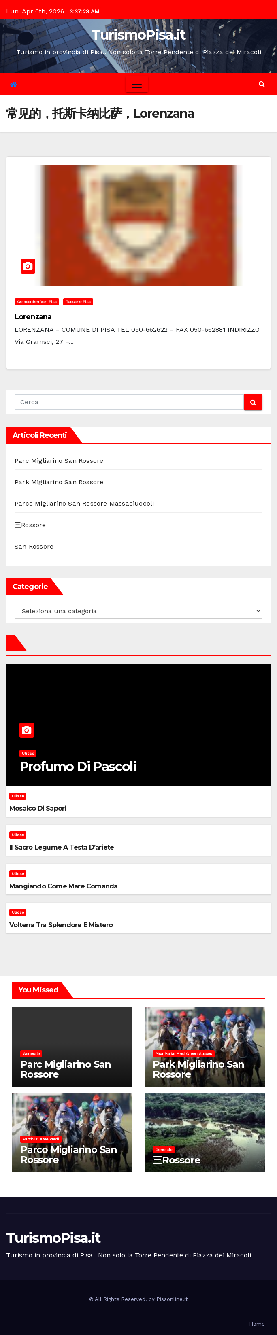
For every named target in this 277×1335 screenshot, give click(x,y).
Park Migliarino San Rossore (59, 482)
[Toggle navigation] (137, 84)
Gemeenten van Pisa (37, 301)
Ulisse (28, 753)
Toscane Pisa (78, 301)
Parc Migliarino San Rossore (59, 460)
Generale (31, 1053)
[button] (262, 84)
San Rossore (34, 546)
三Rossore (30, 525)
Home (257, 1324)
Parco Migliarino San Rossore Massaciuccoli (84, 503)
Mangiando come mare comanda (63, 886)
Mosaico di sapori (37, 808)
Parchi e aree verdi (41, 1139)
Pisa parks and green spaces (183, 1053)
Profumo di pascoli (77, 766)
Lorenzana (33, 316)
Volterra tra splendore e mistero (61, 925)
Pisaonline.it (172, 1299)
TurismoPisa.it (138, 34)
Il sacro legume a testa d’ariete (61, 847)
